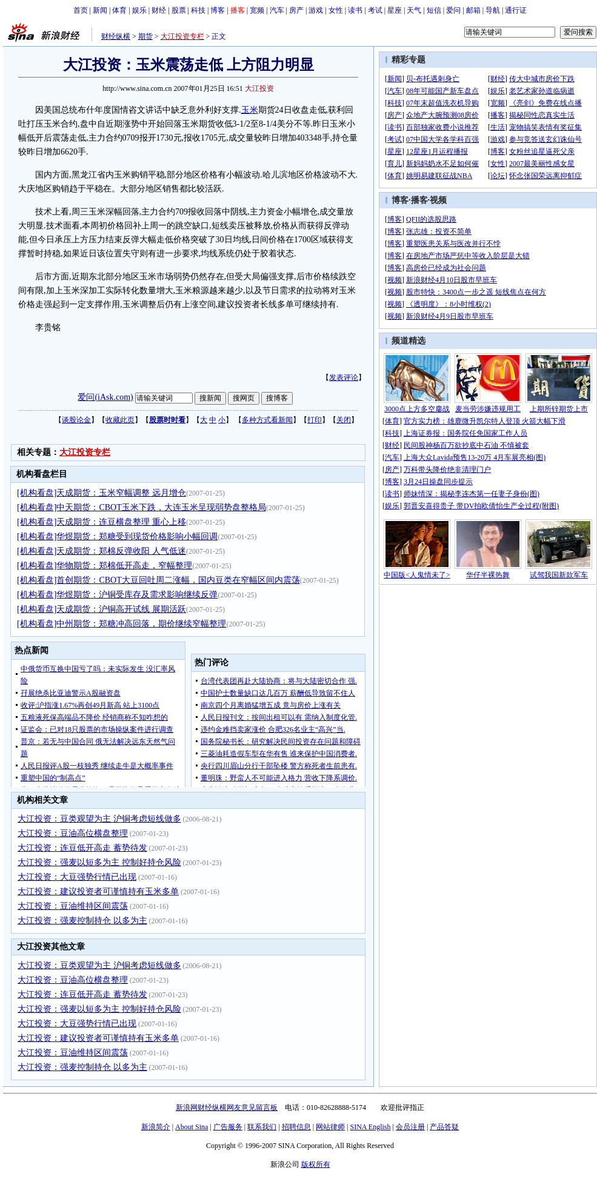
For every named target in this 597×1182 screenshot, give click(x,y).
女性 (336, 10)
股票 (179, 10)
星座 (394, 10)
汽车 (277, 10)
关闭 (343, 420)
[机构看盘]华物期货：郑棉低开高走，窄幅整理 (104, 565)
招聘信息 (296, 1127)
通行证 (516, 10)
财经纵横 (115, 36)
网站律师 (330, 1127)
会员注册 (410, 1127)
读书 (355, 10)
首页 (80, 10)
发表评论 (343, 377)
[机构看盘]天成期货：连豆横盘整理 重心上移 (101, 521)
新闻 (100, 10)
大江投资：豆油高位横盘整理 (73, 833)
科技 (198, 10)
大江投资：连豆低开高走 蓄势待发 (82, 847)
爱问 (453, 10)
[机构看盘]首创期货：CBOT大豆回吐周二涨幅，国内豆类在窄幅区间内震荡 (158, 580)
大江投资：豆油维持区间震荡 (73, 906)
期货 (145, 36)
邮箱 (473, 10)
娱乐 (139, 10)
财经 (159, 10)
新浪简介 (155, 1127)
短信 (434, 10)
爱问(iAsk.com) (105, 397)
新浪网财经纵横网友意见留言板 (227, 1107)
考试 (375, 10)
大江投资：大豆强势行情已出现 (77, 877)
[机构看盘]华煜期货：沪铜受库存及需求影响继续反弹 (117, 594)
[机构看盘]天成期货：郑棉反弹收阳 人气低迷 (101, 551)
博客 (217, 10)
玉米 (249, 110)
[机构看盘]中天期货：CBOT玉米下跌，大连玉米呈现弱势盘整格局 (141, 507)
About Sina (191, 1127)
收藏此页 (120, 420)
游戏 (316, 10)
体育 (119, 10)
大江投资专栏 (182, 36)
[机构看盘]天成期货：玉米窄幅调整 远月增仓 (101, 492)
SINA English (370, 1127)
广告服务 (227, 1127)
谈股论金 (76, 420)
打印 (314, 420)
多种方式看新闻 (267, 420)
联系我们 (261, 1127)
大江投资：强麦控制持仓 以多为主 (82, 920)
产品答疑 (444, 1127)
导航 (492, 10)
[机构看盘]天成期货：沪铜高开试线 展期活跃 (101, 609)
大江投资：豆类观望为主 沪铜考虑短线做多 (99, 818)
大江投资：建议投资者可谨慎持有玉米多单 (98, 891)
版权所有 (315, 1164)
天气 (414, 10)
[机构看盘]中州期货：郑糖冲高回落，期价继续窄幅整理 (121, 623)
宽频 (257, 10)
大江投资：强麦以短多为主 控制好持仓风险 (99, 862)
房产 (296, 10)
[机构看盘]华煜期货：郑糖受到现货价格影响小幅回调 (117, 536)
